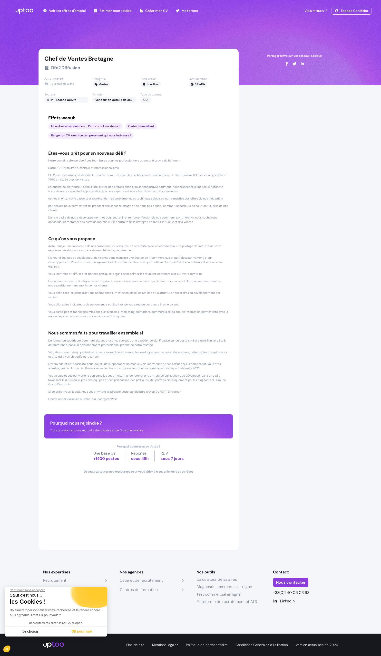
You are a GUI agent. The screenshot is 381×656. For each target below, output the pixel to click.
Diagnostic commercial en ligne (224, 586)
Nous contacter (290, 582)
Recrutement (54, 580)
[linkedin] (302, 64)
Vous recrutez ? (315, 11)
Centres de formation (139, 589)
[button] (10, 648)
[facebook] (287, 64)
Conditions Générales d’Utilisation (261, 645)
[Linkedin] (305, 601)
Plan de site (135, 645)
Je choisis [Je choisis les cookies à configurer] (30, 631)
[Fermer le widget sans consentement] (27, 590)
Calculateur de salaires (216, 579)
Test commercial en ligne (218, 594)
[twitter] (294, 64)
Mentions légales (165, 645)
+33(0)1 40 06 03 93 (291, 592)
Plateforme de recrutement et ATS (226, 601)
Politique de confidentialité (207, 645)
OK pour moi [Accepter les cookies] (82, 631)
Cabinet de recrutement (141, 580)
